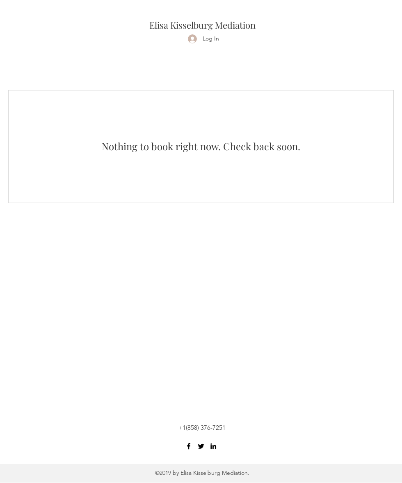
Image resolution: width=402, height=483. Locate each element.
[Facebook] (189, 446)
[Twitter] (201, 446)
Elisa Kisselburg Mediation (202, 25)
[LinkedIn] (213, 446)
